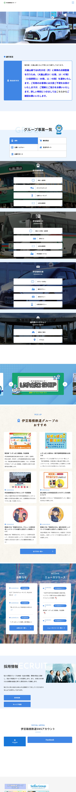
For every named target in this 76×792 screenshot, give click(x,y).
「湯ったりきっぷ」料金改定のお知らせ (20, 554)
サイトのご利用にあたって (44, 779)
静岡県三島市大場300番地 (39, 765)
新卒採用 (17, 644)
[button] (35, 39)
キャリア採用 (17, 651)
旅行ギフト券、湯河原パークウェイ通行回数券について (38, 772)
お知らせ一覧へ (22, 575)
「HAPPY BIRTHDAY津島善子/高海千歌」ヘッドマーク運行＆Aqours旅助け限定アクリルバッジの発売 (54, 542)
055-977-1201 (36, 768)
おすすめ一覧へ (38, 498)
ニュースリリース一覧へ (55, 575)
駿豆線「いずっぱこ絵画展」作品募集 (53, 557)
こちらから (61, 91)
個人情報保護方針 (29, 779)
